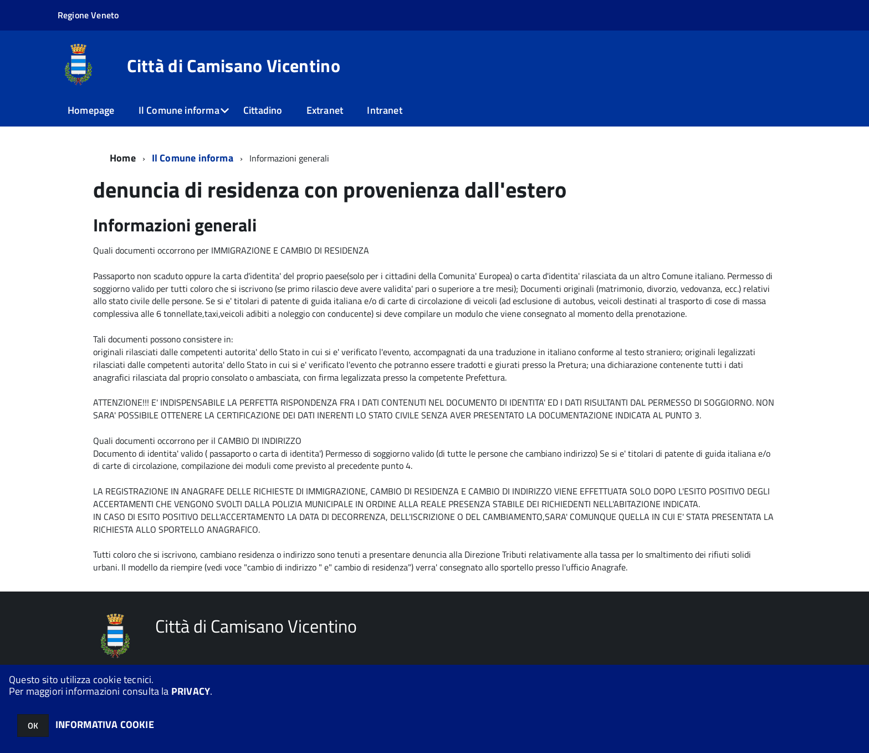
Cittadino (263, 110)
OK (33, 725)
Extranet (324, 110)
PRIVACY (190, 691)
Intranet (384, 110)
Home (123, 157)
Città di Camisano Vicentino (233, 65)
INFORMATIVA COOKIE (104, 724)
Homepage (91, 110)
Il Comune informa (179, 110)
